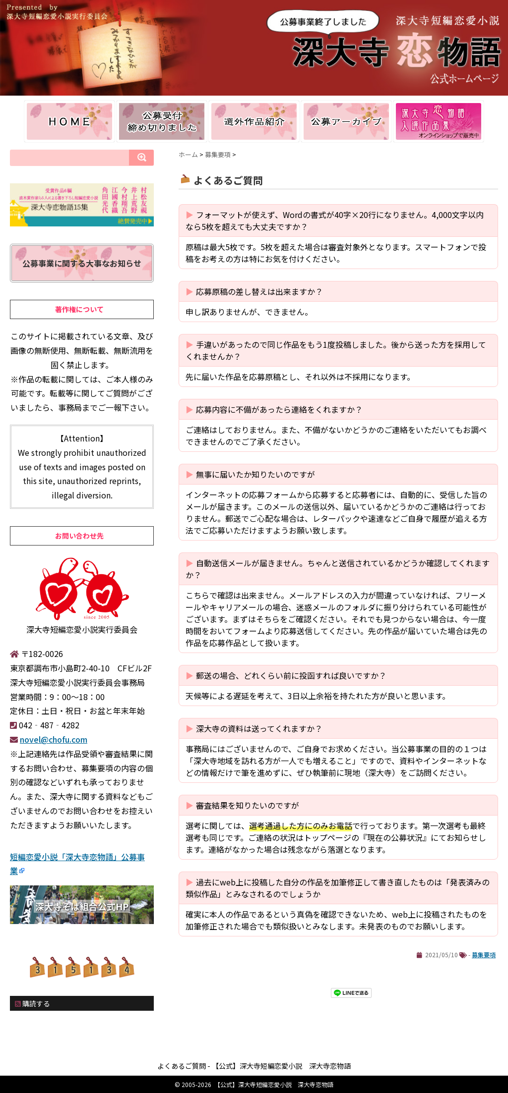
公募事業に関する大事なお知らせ (81, 263)
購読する (32, 1003)
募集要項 (484, 954)
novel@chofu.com (53, 739)
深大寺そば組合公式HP (81, 906)
